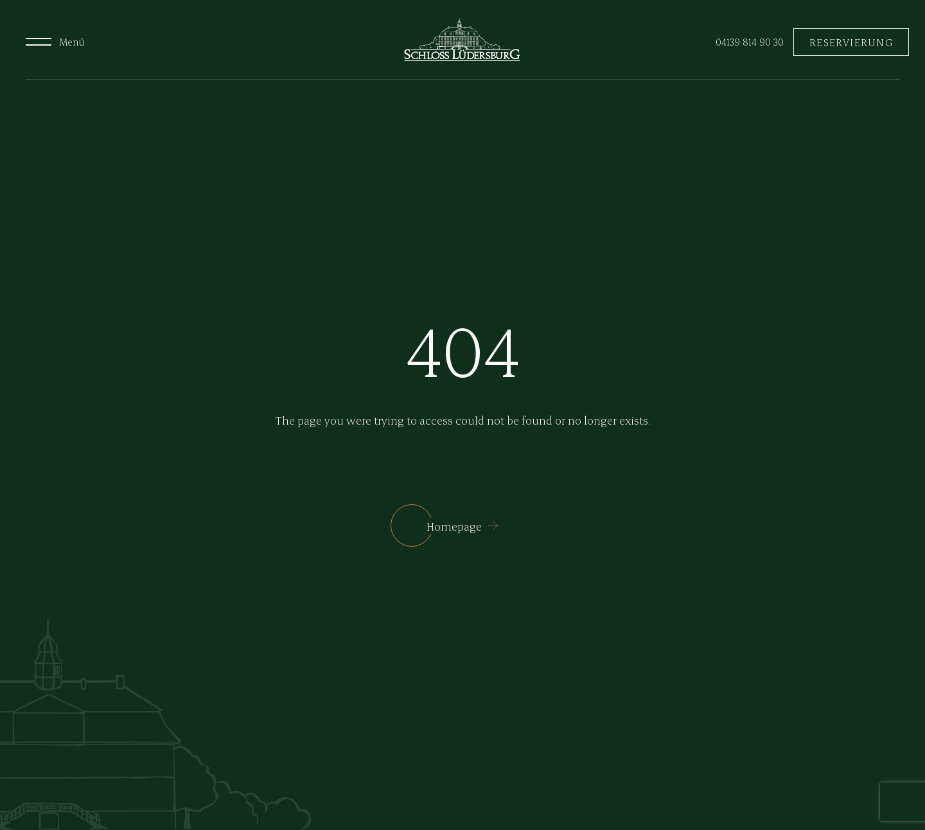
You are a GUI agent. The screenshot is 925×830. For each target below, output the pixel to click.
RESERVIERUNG (851, 42)
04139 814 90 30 (750, 41)
